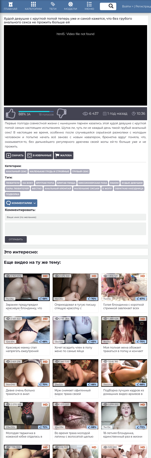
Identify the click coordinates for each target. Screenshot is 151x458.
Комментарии (21, 204)
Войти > (129, 7)
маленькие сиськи (86, 189)
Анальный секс (16, 172)
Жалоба (64, 156)
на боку (27, 183)
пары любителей (17, 189)
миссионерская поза (92, 183)
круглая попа (45, 183)
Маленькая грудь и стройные (49, 172)
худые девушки (132, 183)
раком (114, 183)
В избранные (39, 156)
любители (13, 183)
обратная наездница (129, 189)
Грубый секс (80, 172)
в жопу (107, 189)
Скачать (14, 156)
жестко (37, 189)
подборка (12, 195)
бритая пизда (66, 183)
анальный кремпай (58, 189)
